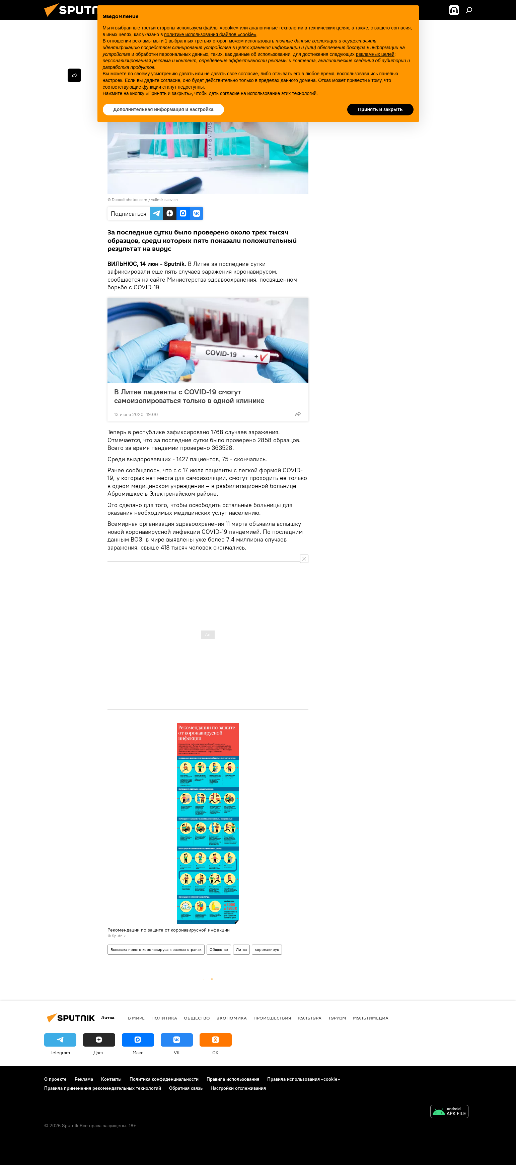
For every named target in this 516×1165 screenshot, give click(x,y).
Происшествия (272, 1018)
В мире (136, 1018)
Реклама (84, 1079)
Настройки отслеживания (238, 1088)
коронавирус (267, 949)
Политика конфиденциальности (164, 1079)
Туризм (337, 1018)
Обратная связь (186, 1088)
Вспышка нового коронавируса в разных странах (156, 949)
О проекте (55, 1079)
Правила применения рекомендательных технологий (102, 1088)
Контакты (111, 1079)
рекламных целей (375, 54)
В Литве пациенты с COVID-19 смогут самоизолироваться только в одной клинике (189, 396)
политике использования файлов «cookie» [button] (210, 34)
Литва (241, 949)
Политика (164, 1018)
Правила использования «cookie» (303, 1079)
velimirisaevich (164, 199)
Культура (309, 1018)
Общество (219, 949)
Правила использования (233, 1079)
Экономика (232, 1018)
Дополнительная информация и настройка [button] (164, 109)
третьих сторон (211, 40)
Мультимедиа (370, 1018)
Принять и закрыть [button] (380, 109)
